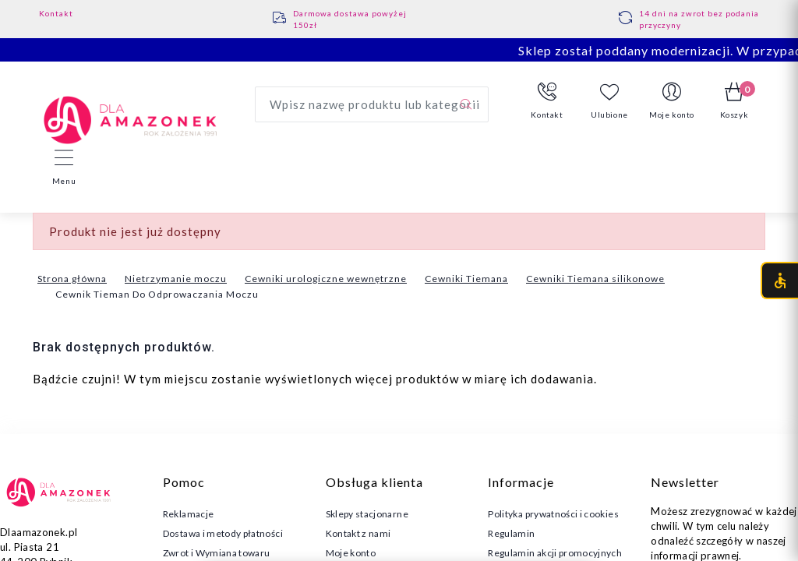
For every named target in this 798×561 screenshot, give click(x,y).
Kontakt (56, 13)
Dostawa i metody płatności (223, 533)
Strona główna (72, 278)
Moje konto (351, 553)
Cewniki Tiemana (466, 278)
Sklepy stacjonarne (367, 514)
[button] (547, 101)
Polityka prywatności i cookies (553, 514)
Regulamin (511, 533)
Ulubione (609, 101)
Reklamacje (188, 514)
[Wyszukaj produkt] (372, 104)
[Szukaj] (466, 104)
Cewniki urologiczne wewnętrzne (326, 278)
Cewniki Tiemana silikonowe (595, 278)
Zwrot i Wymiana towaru (216, 553)
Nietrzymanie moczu (176, 278)
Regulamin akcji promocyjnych (555, 553)
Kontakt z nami (358, 533)
